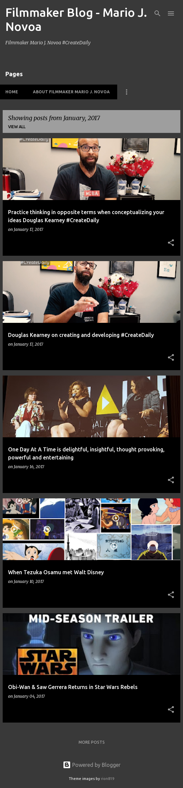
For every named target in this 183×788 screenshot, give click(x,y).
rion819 (107, 779)
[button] (171, 243)
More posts (92, 742)
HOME (11, 92)
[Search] (157, 13)
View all (17, 127)
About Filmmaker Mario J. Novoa (71, 92)
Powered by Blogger (92, 765)
